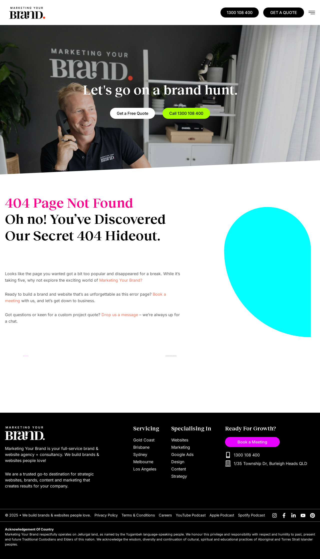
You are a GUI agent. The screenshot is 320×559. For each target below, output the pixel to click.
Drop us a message (120, 338)
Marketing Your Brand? (120, 303)
